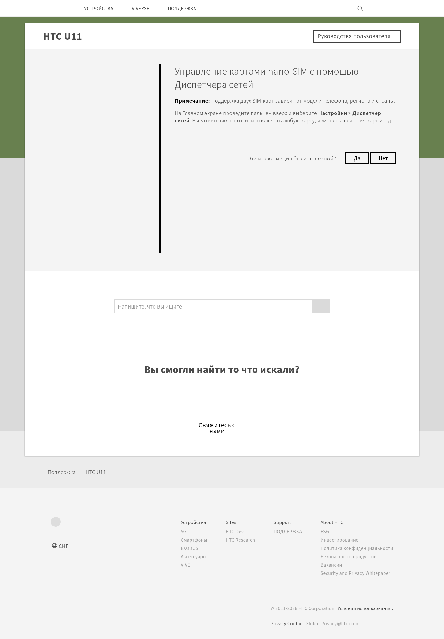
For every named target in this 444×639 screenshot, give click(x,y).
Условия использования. (364, 608)
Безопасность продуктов (347, 556)
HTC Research (231, 540)
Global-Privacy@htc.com (332, 623)
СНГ (64, 546)
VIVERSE (147, 8)
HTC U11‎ (100, 472)
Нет (383, 173)
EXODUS (179, 548)
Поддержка (64, 472)
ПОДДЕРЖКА (192, 8)
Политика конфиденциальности (355, 548)
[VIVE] (385, 8)
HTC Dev (225, 531)
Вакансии (329, 564)
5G (172, 531)
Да (355, 173)
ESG (323, 531)
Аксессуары (183, 556)
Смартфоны (182, 540)
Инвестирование (338, 540)
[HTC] (58, 8)
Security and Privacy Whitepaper (355, 573)
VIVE (174, 564)
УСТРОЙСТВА (101, 8)
